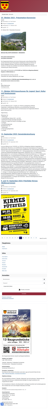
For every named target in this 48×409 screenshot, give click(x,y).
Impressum (4, 248)
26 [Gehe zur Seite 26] (12, 237)
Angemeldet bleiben (8, 286)
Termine (4, 260)
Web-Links (4, 270)
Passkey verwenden (24, 290)
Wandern (4, 264)
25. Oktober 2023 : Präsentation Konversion (18, 18)
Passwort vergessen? (7, 297)
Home (3, 246)
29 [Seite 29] (20, 237)
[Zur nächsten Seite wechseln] (34, 238)
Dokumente (4, 258)
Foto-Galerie (4, 256)
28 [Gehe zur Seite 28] (17, 237)
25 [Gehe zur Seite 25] (9, 237)
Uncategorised (10, 23)
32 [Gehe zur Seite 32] (28, 237)
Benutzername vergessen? (8, 298)
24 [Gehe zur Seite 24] (7, 237)
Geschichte (4, 266)
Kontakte (4, 268)
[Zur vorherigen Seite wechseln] (5, 238)
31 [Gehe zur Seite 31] (25, 237)
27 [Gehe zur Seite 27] (15, 237)
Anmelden (24, 293)
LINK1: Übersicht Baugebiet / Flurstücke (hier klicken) (14, 373)
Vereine (3, 262)
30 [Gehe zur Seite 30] (23, 237)
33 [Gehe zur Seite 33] (31, 237)
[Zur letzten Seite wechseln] (36, 238)
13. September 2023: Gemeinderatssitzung (18, 134)
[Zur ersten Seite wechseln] (2, 238)
